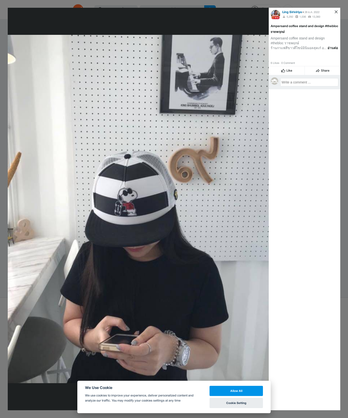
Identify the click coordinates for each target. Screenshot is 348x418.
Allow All (236, 390)
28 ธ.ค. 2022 (311, 12)
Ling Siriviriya (292, 12)
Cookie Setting (236, 403)
